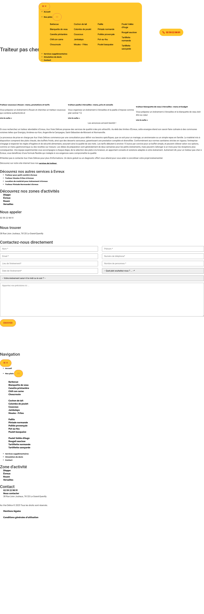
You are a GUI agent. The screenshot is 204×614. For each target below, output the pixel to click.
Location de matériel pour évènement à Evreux (26, 181)
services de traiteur (48, 163)
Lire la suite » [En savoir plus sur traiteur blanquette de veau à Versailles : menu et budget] (142, 120)
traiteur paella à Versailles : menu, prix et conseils (90, 105)
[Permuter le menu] (44, 6)
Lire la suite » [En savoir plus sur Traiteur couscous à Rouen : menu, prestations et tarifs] (6, 118)
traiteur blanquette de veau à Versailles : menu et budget (162, 107)
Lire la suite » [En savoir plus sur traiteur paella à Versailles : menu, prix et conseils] (74, 118)
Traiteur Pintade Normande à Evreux (21, 184)
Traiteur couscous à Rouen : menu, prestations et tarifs (25, 105)
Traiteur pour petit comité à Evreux (21, 175)
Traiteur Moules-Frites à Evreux (19, 178)
